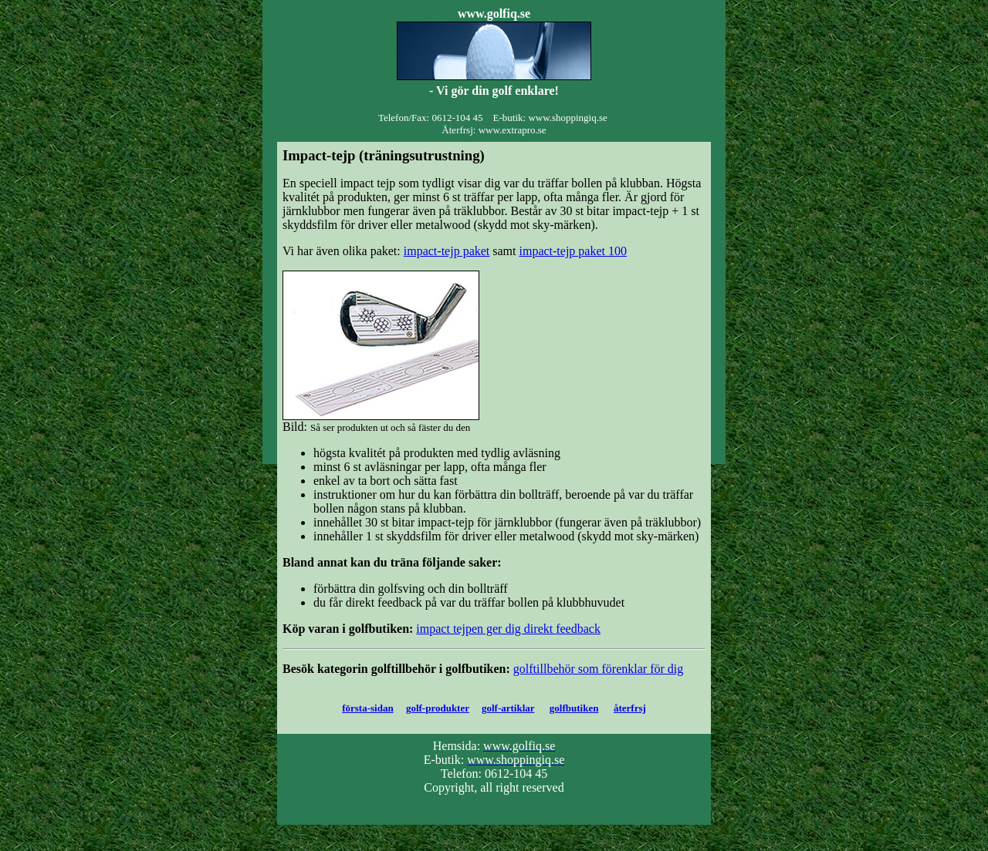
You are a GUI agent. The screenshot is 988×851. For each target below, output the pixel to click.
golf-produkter (437, 708)
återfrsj (630, 708)
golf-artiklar (508, 708)
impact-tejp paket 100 (573, 250)
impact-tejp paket (447, 250)
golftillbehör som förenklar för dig (598, 668)
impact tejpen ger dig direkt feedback (508, 628)
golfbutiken (574, 708)
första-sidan (367, 708)
